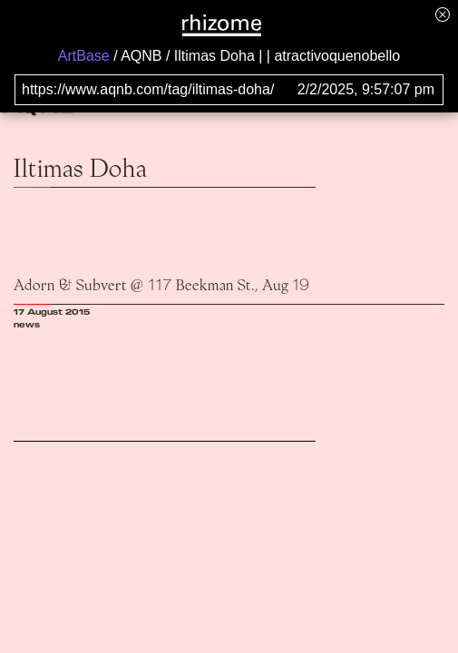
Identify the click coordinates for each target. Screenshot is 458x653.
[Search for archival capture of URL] (229, 89)
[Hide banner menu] (442, 14)
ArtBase (84, 55)
